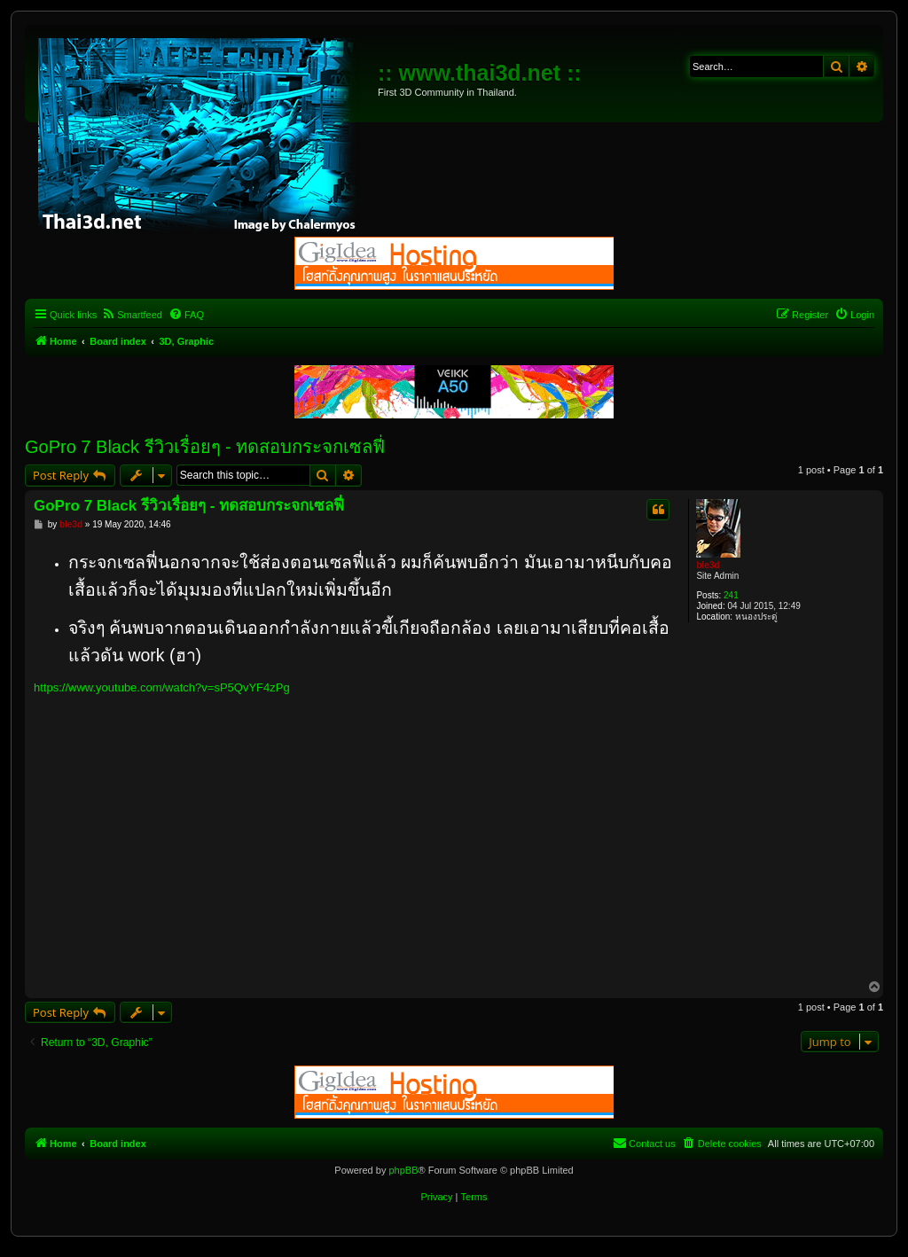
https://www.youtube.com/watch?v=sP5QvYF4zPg (162, 687)
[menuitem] (131, 314)
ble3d (707, 565)
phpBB (403, 1170)
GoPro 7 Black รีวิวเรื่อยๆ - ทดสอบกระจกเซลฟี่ (205, 447)
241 (731, 595)
